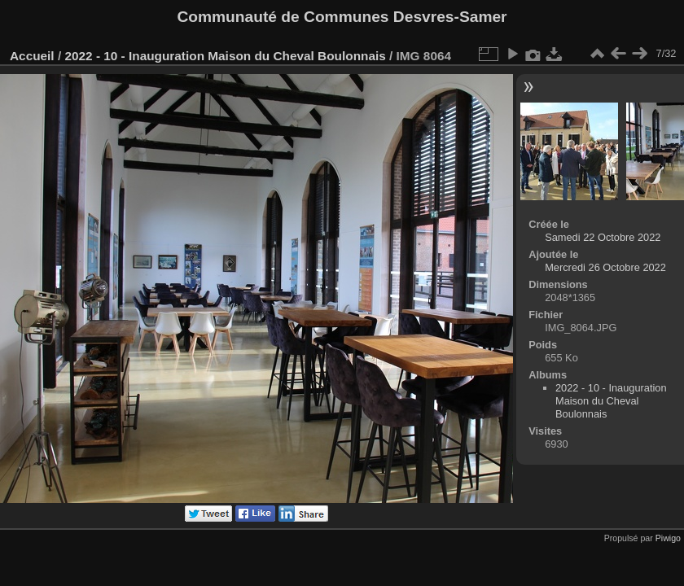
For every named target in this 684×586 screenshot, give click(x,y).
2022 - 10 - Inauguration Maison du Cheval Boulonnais (224, 56)
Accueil (32, 56)
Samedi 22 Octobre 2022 (602, 237)
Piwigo (668, 538)
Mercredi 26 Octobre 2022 (605, 267)
